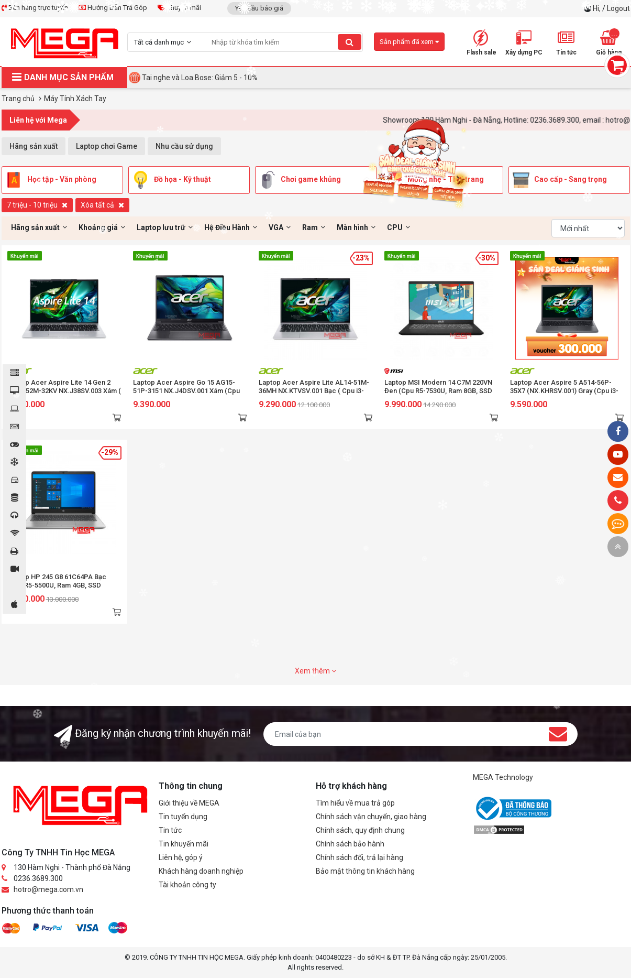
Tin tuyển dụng (183, 816)
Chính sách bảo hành (350, 844)
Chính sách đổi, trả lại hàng (359, 857)
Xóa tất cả (102, 205)
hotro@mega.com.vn (48, 889)
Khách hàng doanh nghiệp (201, 871)
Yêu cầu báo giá (259, 8)
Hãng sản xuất (33, 146)
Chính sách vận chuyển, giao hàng (371, 816)
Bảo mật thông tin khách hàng (365, 871)
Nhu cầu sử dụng (184, 146)
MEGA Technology (503, 777)
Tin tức (170, 830)
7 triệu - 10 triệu (37, 205)
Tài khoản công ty (187, 885)
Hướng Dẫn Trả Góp (113, 8)
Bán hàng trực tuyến (35, 8)
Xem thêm (315, 671)
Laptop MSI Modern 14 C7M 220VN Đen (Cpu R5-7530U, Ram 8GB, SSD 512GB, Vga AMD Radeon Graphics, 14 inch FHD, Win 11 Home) (438, 394)
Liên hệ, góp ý (181, 857)
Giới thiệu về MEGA (189, 803)
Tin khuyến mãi (183, 844)
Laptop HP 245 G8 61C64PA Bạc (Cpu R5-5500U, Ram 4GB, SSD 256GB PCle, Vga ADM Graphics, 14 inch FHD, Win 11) (61, 589)
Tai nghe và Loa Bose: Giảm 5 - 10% (200, 77)
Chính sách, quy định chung (360, 830)
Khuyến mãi (179, 8)
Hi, (597, 8)
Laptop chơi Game (106, 146)
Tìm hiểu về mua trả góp (355, 803)
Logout (618, 8)
